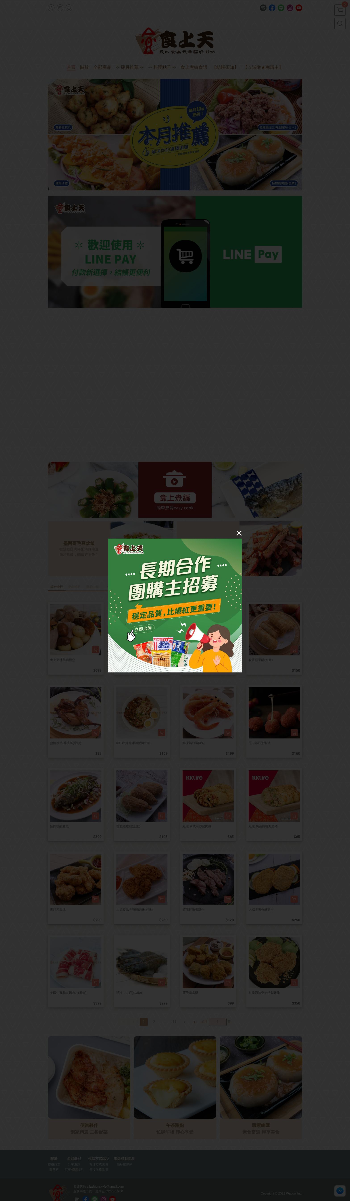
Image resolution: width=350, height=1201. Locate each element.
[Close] (239, 533)
